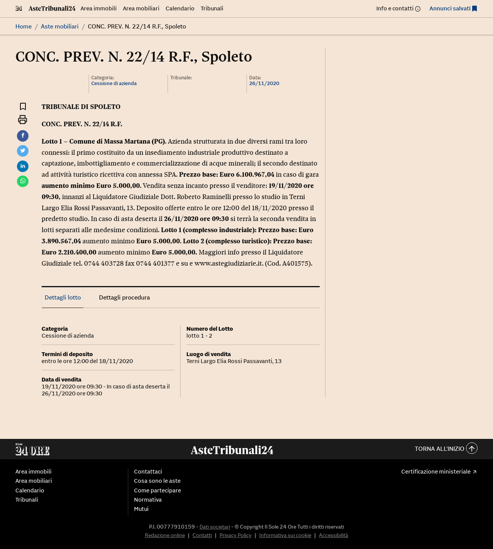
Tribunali (212, 8)
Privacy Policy (236, 535)
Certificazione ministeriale (436, 471)
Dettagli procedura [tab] (124, 297)
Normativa (148, 499)
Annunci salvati (450, 8)
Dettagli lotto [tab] (63, 297)
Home (23, 26)
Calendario (180, 8)
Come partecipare (157, 490)
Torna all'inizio (446, 449)
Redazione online (165, 535)
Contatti (202, 535)
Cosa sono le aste (157, 480)
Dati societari (215, 526)
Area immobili (98, 8)
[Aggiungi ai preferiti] (23, 106)
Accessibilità (333, 535)
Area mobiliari (141, 8)
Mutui (141, 508)
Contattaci (148, 471)
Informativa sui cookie (285, 535)
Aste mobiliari (60, 26)
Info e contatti (395, 8)
